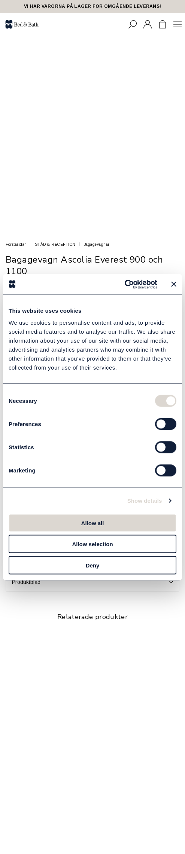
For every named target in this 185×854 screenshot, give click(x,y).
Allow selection (92, 544)
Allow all (92, 523)
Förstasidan (16, 244)
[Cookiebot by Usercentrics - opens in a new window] (124, 284)
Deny (93, 565)
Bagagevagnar (97, 244)
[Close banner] (173, 284)
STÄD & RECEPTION (55, 244)
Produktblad (92, 582)
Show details (144, 501)
